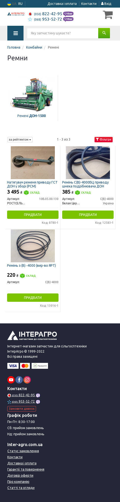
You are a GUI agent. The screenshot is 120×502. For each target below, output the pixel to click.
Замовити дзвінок (22, 408)
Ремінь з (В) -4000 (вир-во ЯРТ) (31, 265)
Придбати (33, 215)
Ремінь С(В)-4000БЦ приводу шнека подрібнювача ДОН (85, 184)
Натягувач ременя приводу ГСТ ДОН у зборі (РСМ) (32, 184)
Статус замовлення (23, 451)
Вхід (106, 4)
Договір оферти (20, 475)
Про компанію (18, 482)
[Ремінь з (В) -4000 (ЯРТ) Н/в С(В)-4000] (33, 246)
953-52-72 (45, 19)
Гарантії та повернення (25, 469)
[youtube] (11, 379)
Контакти (88, 4)
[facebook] (19, 379)
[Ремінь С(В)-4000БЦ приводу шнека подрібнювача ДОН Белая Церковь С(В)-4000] (88, 162)
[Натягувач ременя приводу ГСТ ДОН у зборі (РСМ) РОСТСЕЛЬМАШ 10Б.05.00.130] (33, 162)
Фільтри (103, 139)
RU (20, 4)
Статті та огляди (21, 488)
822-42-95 (45, 13)
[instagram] (27, 379)
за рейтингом (20, 139)
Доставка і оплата (62, 4)
